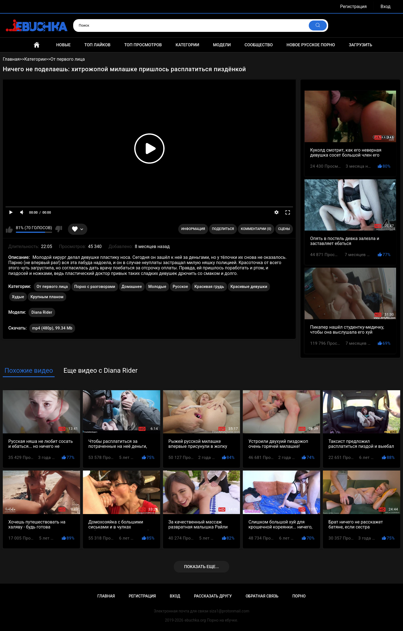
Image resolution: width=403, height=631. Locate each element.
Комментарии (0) (256, 229)
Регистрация (353, 6)
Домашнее (132, 286)
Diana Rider (42, 311)
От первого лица (52, 286)
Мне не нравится (58, 229)
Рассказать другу (213, 596)
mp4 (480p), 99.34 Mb (52, 328)
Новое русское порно (311, 44)
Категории (187, 44)
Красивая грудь (209, 286)
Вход (386, 6)
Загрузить (360, 44)
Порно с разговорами (94, 286)
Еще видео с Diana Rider (100, 370)
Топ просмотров (143, 44)
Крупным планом (46, 297)
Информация (193, 229)
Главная (37, 45)
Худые (18, 297)
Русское (180, 286)
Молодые (157, 286)
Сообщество (258, 44)
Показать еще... (201, 566)
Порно (299, 596)
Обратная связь (262, 596)
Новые (63, 44)
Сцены (284, 229)
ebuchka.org (195, 620)
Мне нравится (9, 229)
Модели (222, 44)
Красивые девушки (249, 286)
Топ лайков (97, 44)
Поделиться (223, 229)
